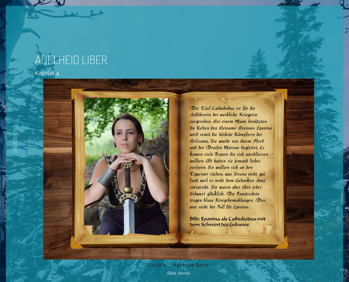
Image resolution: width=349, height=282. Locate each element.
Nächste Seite (190, 265)
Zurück (157, 265)
